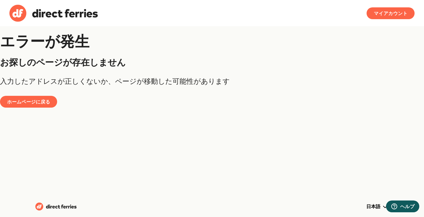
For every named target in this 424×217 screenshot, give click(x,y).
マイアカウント (391, 13)
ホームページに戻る (28, 101)
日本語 (377, 207)
